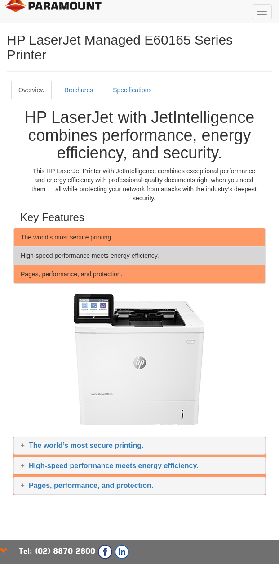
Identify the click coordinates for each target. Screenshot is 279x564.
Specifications (132, 90)
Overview (31, 90)
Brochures (78, 90)
